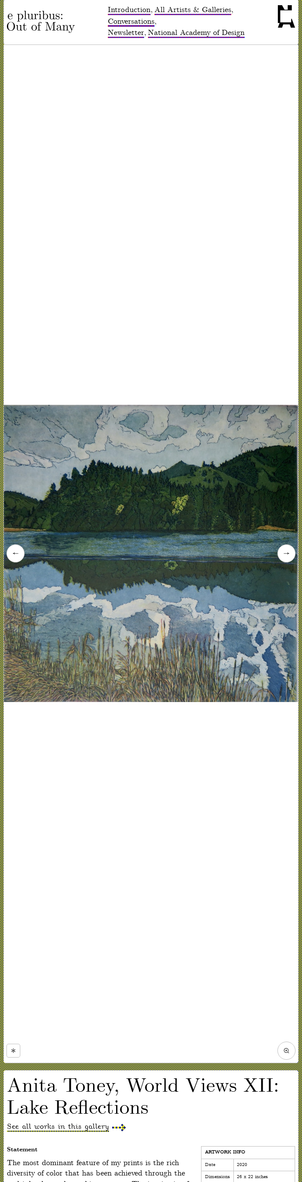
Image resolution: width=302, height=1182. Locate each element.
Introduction (129, 10)
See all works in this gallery (58, 1127)
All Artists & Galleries (192, 10)
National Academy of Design (196, 33)
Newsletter (126, 33)
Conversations (131, 21)
